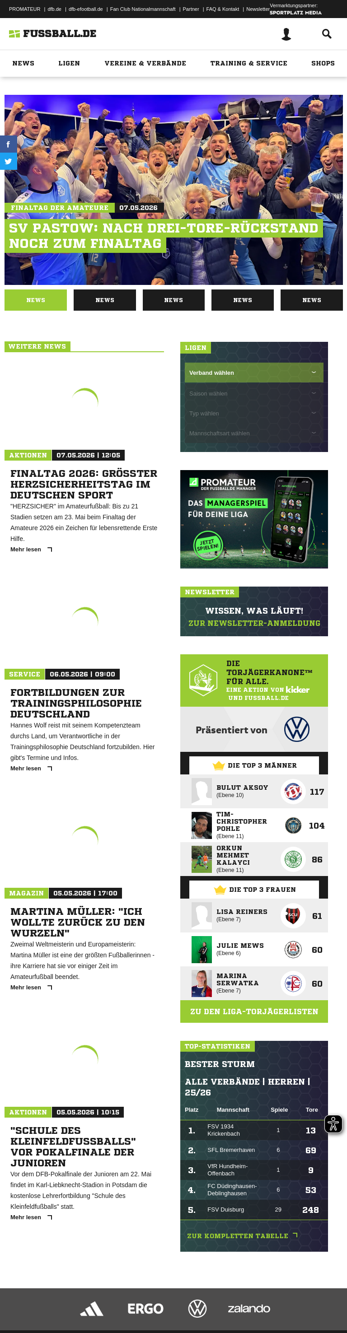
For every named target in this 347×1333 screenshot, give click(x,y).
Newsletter (258, 9)
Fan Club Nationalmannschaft (143, 9)
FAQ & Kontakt (222, 9)
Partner (191, 9)
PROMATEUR (24, 9)
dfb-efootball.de (86, 9)
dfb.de (54, 9)
